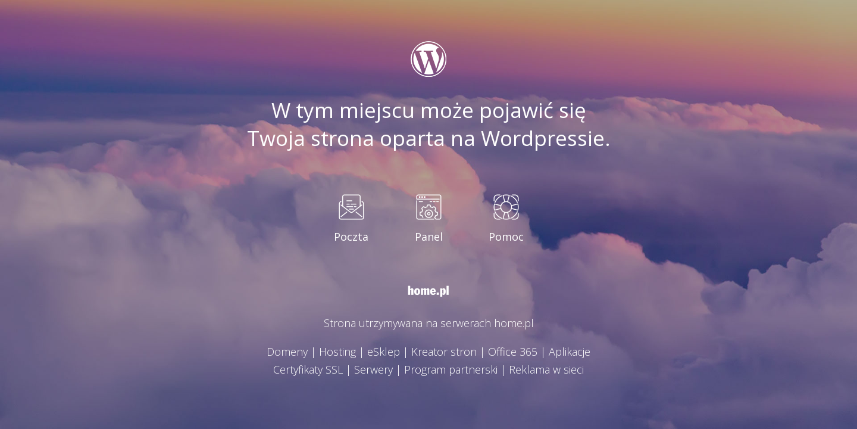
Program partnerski (451, 369)
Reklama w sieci (546, 369)
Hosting (337, 351)
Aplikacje (569, 351)
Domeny (287, 351)
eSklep (383, 351)
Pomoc (506, 236)
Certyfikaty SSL (308, 369)
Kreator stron (444, 351)
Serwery (373, 369)
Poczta (351, 236)
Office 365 (512, 351)
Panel (429, 236)
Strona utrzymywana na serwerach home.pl (429, 323)
